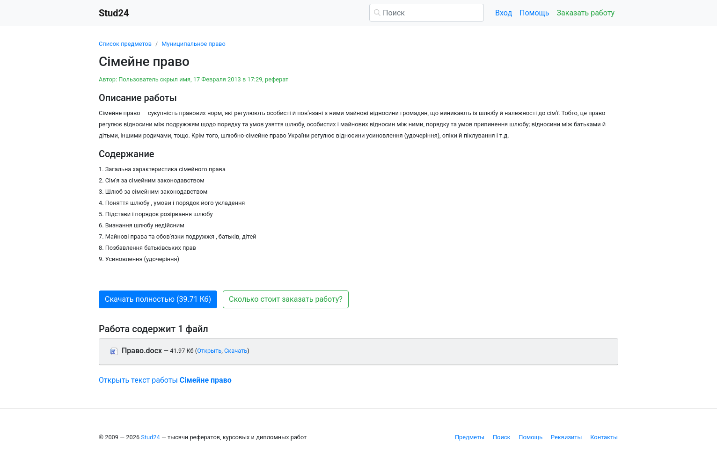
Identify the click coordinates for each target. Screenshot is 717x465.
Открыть (209, 350)
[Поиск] (426, 13)
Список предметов (125, 43)
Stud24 (150, 437)
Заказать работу (586, 12)
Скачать (235, 350)
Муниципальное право (193, 43)
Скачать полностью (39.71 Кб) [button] (158, 299)
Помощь (534, 12)
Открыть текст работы (165, 380)
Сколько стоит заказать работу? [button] (286, 299)
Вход (503, 12)
